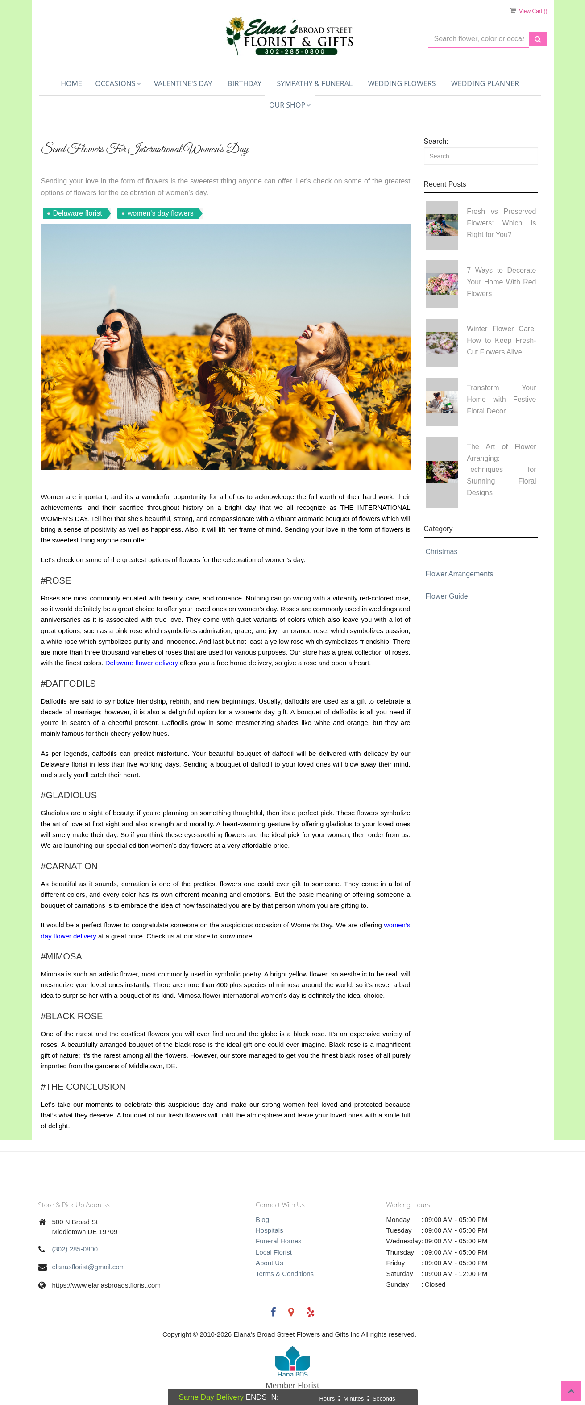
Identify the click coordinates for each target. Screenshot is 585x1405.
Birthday (244, 83)
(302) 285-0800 (75, 1249)
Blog (262, 1219)
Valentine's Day (183, 83)
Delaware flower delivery (141, 663)
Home (71, 83)
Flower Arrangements (460, 574)
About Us (269, 1263)
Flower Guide (447, 596)
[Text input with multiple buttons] (478, 39)
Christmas (442, 551)
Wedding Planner (485, 83)
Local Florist (274, 1252)
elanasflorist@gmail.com (88, 1267)
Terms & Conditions (285, 1273)
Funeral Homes (279, 1241)
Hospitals (269, 1230)
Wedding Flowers (402, 83)
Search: (436, 141)
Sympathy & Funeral (315, 83)
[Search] (481, 156)
